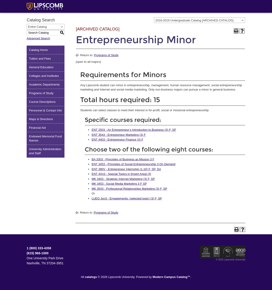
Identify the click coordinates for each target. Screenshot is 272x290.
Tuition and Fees (40, 58)
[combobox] (199, 20)
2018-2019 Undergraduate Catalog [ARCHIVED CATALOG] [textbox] (194, 20)
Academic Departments (44, 84)
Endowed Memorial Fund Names (45, 138)
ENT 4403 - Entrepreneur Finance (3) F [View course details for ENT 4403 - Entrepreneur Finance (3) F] (117, 139)
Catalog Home (38, 50)
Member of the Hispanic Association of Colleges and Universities (216, 252)
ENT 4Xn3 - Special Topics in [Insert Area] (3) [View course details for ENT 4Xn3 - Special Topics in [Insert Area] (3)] (121, 174)
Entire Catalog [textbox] (37, 26)
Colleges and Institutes (44, 76)
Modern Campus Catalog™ (171, 277)
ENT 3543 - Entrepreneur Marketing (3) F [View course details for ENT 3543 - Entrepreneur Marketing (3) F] (119, 134)
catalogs (91, 277)
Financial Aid (37, 127)
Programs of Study (41, 93)
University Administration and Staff (45, 151)
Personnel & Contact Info (45, 110)
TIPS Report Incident (240, 252)
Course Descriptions (42, 101)
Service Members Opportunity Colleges (228, 252)
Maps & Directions (41, 119)
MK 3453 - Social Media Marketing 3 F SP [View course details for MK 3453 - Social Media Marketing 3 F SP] (119, 183)
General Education (41, 67)
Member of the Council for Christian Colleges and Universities (206, 252)
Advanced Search (38, 38)
